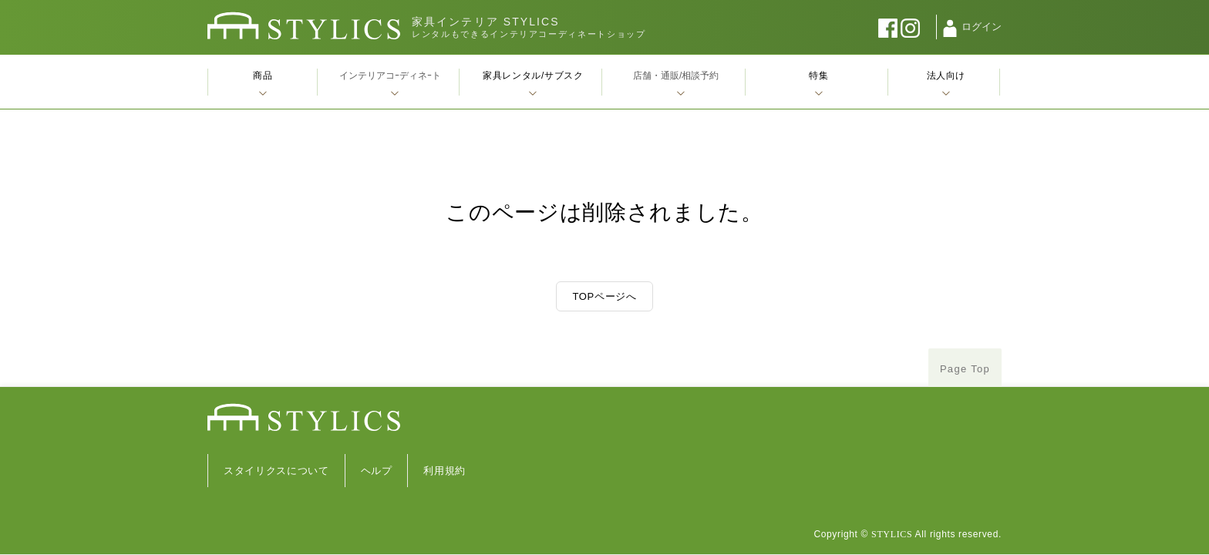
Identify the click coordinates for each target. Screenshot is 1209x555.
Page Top (965, 369)
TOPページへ (604, 296)
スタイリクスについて (276, 470)
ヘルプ (376, 470)
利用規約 (444, 470)
